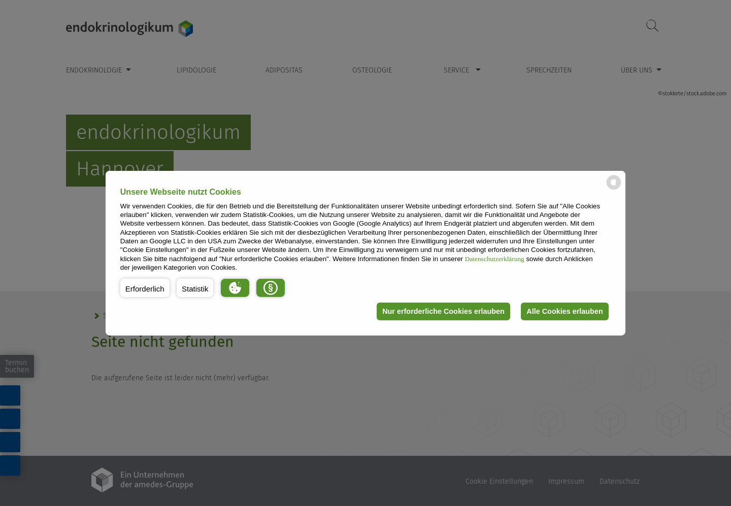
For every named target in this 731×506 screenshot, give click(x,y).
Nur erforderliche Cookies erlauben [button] (443, 311)
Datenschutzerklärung (494, 258)
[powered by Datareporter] (614, 189)
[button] (145, 287)
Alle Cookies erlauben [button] (564, 311)
